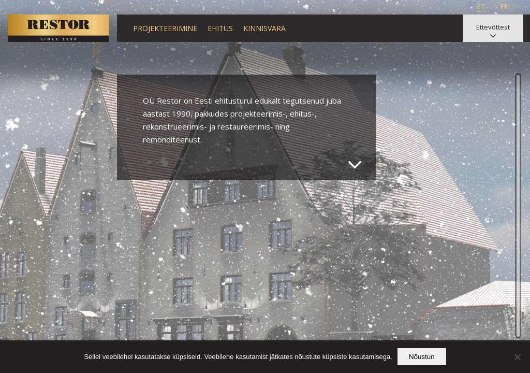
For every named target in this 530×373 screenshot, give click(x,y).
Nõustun (422, 357)
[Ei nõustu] (517, 357)
